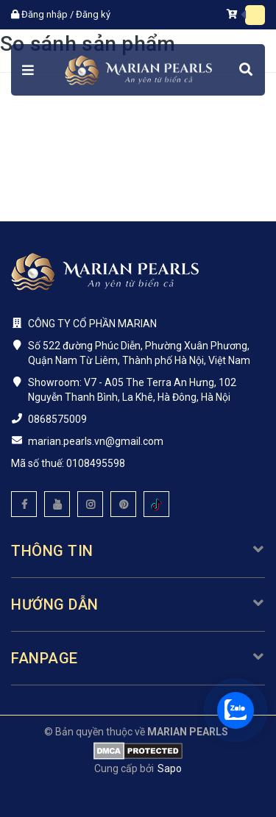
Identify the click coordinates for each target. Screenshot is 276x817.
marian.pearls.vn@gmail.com (95, 441)
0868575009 (57, 419)
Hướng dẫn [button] (138, 604)
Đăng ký (93, 14)
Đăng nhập (44, 14)
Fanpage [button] (138, 658)
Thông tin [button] (138, 551)
